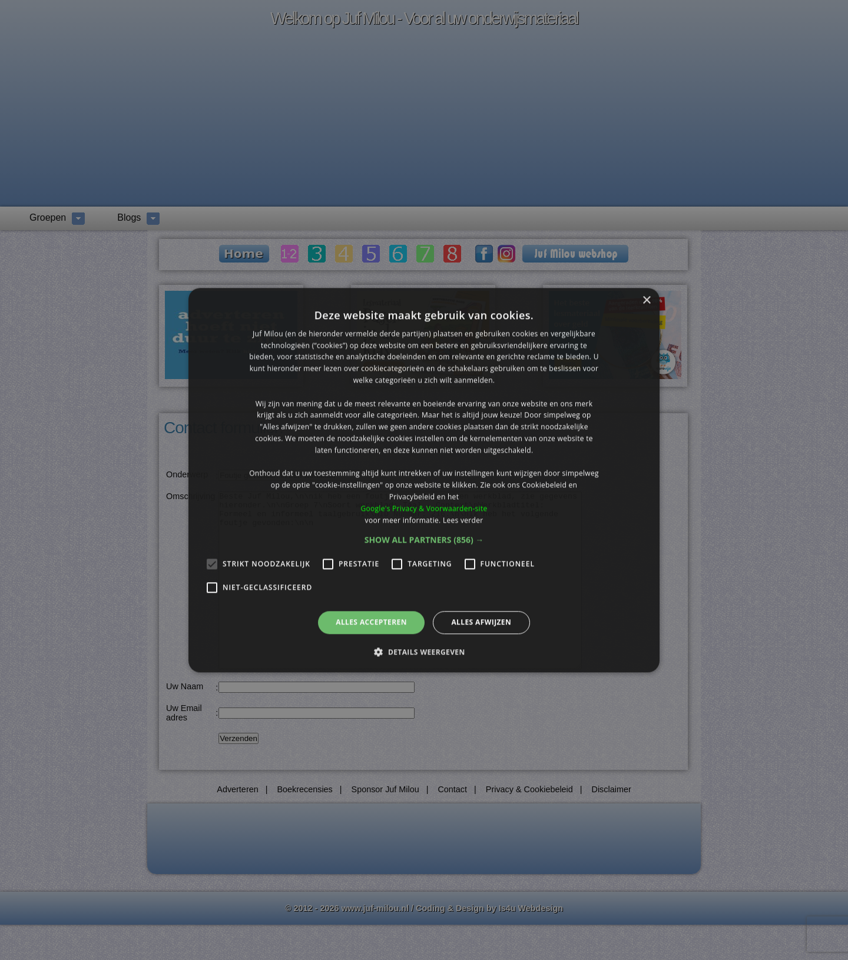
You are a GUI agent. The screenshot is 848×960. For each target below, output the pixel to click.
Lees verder (463, 520)
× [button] (646, 300)
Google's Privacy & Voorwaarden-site (423, 508)
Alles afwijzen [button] (481, 622)
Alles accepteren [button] (371, 622)
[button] (424, 540)
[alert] (424, 480)
